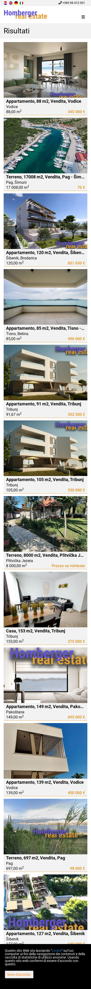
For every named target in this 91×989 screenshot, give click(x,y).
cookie (57, 950)
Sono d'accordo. (19, 974)
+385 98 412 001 (71, 3)
